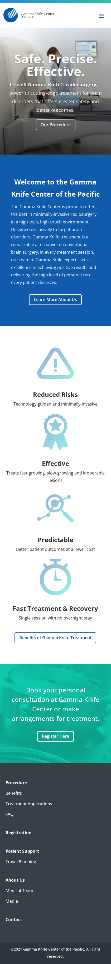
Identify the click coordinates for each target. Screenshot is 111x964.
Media (12, 901)
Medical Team (19, 890)
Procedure (16, 783)
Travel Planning (21, 862)
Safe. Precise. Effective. (55, 71)
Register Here (55, 736)
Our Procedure (56, 131)
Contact (14, 919)
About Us (15, 880)
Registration (19, 833)
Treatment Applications (29, 804)
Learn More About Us (55, 299)
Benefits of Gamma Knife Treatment (55, 638)
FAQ (10, 814)
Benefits (14, 793)
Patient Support (22, 851)
